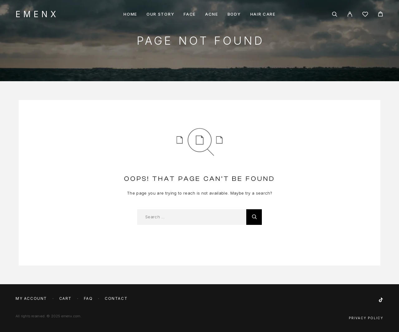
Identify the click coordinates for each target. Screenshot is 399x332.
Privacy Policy (366, 318)
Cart (65, 298)
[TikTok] (381, 300)
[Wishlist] (365, 15)
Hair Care (263, 14)
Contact (116, 298)
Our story (160, 14)
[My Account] (350, 14)
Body (234, 14)
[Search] (334, 14)
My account (31, 298)
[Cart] (380, 15)
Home (130, 14)
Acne (211, 14)
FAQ (88, 298)
